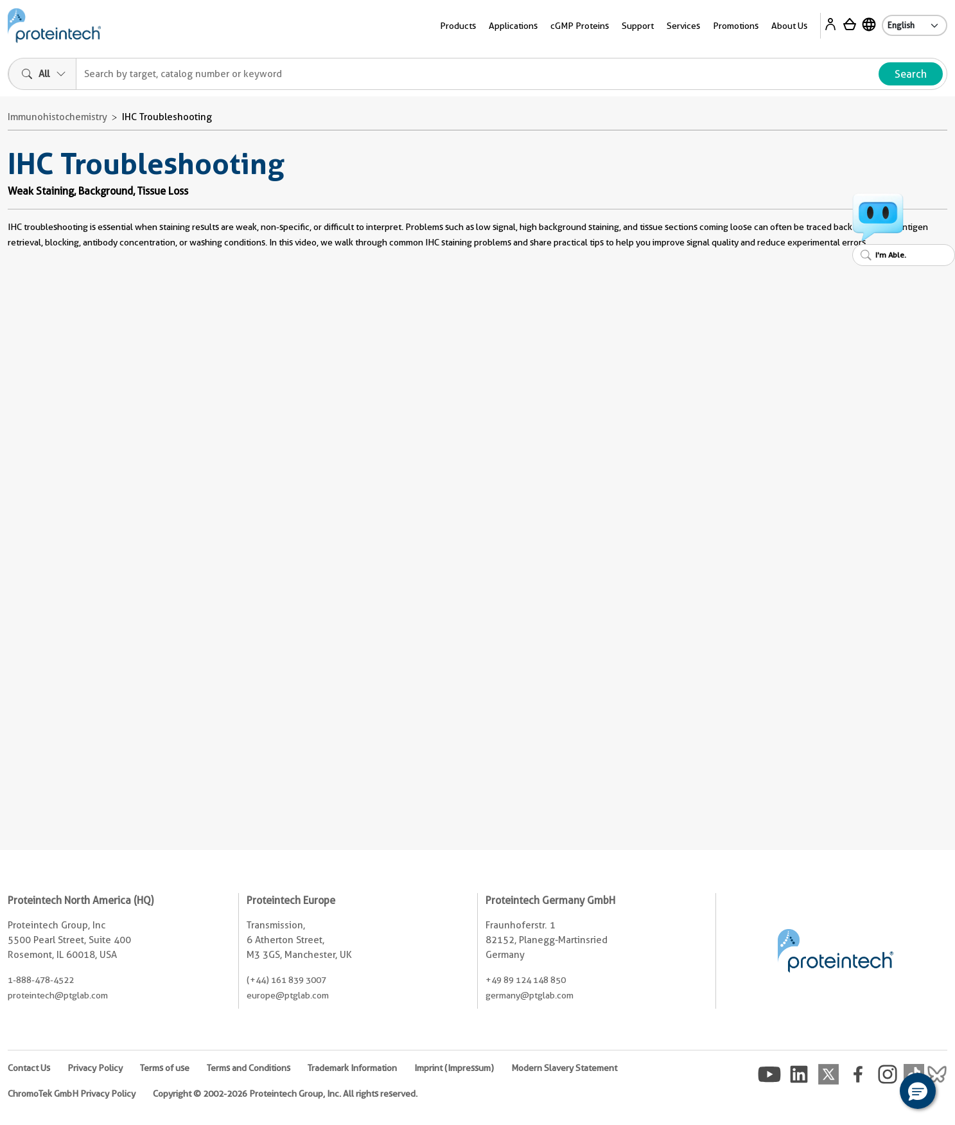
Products (458, 26)
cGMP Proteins (579, 26)
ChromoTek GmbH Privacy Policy (72, 1093)
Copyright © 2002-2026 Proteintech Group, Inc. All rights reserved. (285, 1093)
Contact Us (29, 1068)
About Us (789, 26)
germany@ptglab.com (530, 995)
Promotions (735, 26)
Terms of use (164, 1068)
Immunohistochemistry (57, 117)
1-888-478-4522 (41, 980)
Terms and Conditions (248, 1068)
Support (638, 26)
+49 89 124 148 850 (526, 980)
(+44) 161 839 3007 (286, 980)
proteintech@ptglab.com (58, 995)
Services (683, 26)
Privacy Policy (95, 1068)
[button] (918, 1091)
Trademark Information (352, 1068)
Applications (513, 26)
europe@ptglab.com (288, 995)
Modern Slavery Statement (564, 1068)
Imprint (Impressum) (454, 1068)
